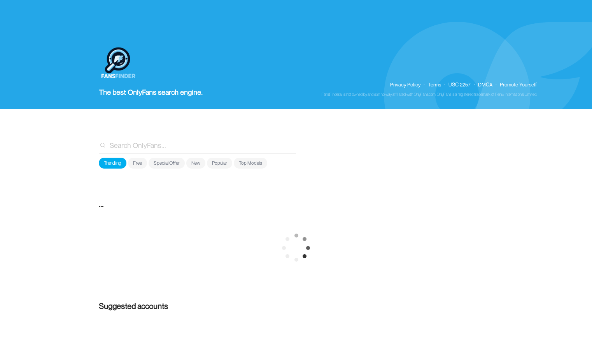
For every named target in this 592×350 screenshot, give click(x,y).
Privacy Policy (405, 84)
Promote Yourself (518, 84)
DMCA (485, 84)
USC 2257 (459, 84)
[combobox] (197, 145)
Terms (434, 84)
